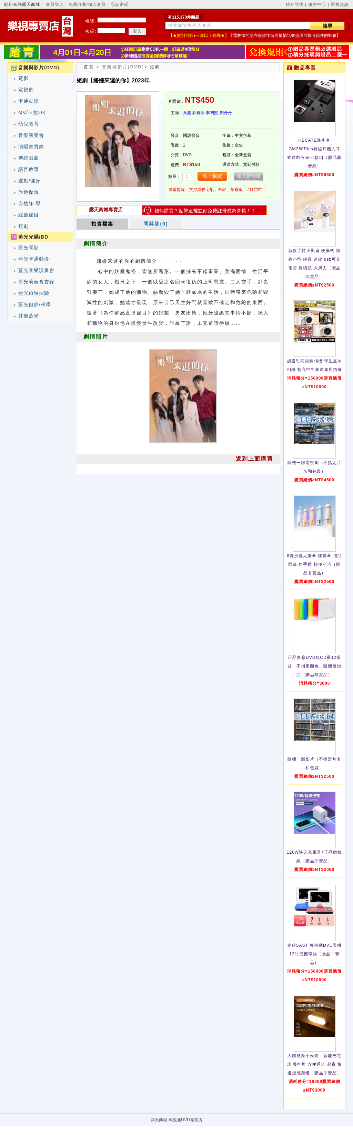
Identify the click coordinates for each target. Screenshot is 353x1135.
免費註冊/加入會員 (87, 4)
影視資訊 (340, 4)
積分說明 (295, 4)
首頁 (89, 66)
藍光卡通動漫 (33, 259)
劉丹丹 (226, 112)
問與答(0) (155, 224)
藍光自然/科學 (34, 304)
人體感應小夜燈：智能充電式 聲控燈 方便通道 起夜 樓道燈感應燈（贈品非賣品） (314, 1064)
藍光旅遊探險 (33, 293)
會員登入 (55, 4)
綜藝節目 (28, 215)
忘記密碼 (120, 4)
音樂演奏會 (31, 135)
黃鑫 (187, 112)
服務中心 (317, 4)
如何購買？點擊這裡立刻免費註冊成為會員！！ (205, 210)
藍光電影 (28, 247)
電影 (23, 78)
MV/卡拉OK (32, 112)
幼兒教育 (28, 124)
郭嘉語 (198, 112)
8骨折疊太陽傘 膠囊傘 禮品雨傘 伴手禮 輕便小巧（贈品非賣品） (314, 564)
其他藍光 (28, 316)
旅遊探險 (28, 192)
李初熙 (212, 112)
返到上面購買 (254, 459)
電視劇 (26, 89)
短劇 (23, 226)
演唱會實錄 (31, 146)
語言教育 (28, 169)
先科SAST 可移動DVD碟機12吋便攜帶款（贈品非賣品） (314, 954)
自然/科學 (29, 203)
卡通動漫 (28, 101)
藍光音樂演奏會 (36, 270)
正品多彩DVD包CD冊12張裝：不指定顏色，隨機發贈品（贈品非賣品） (314, 666)
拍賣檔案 (102, 224)
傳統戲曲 (28, 158)
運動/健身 (29, 180)
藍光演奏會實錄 (36, 281)
